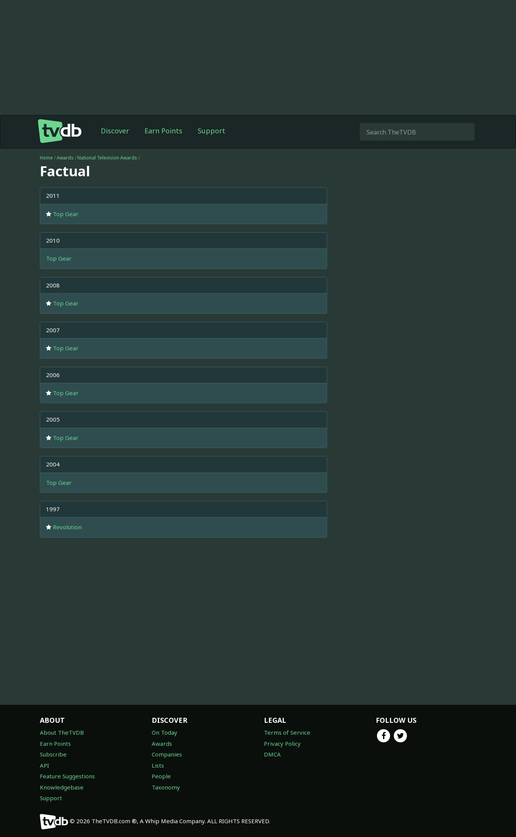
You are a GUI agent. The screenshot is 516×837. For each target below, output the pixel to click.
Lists (158, 765)
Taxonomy (166, 787)
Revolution (67, 527)
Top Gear (66, 214)
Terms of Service (287, 732)
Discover (115, 130)
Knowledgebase (62, 787)
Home (46, 157)
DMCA (272, 754)
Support (211, 130)
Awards (65, 157)
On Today (164, 732)
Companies (167, 754)
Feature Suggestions (67, 776)
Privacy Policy (282, 743)
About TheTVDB (62, 732)
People (161, 776)
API (44, 765)
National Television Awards (107, 157)
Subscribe (53, 754)
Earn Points (163, 130)
